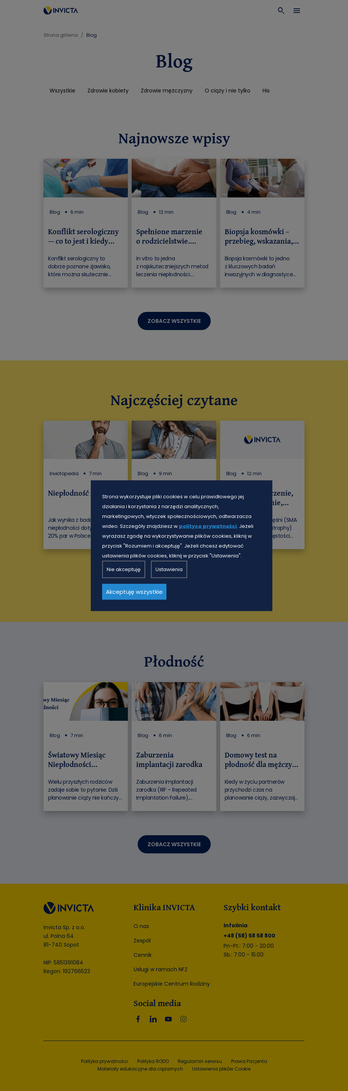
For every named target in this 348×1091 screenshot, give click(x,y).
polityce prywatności (208, 525)
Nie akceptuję (124, 569)
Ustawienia (169, 569)
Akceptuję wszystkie (134, 591)
